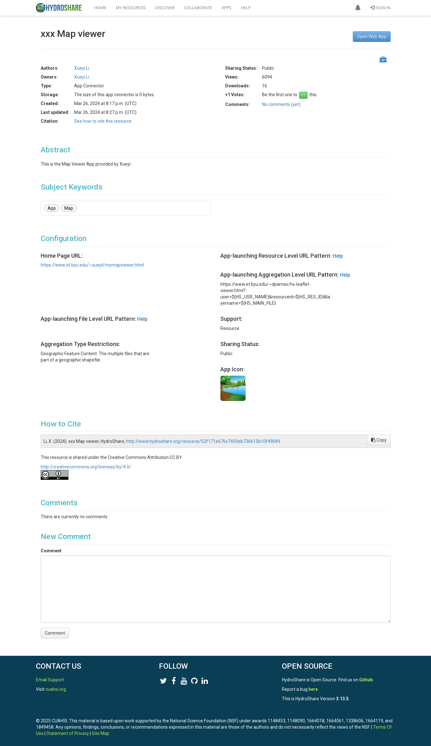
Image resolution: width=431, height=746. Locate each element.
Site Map (100, 733)
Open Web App (372, 36)
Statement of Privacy (67, 733)
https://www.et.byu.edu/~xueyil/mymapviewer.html (92, 264)
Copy (379, 440)
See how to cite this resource (102, 121)
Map (68, 208)
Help (246, 7)
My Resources (131, 7)
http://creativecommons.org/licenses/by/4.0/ (86, 466)
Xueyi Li (81, 68)
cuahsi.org (55, 689)
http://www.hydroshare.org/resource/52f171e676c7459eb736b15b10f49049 (203, 441)
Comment (51, 550)
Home (100, 7)
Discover (165, 7)
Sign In (380, 7)
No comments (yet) (281, 104)
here (313, 689)
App (52, 208)
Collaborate (198, 7)
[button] (358, 8)
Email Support (50, 679)
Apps (226, 7)
